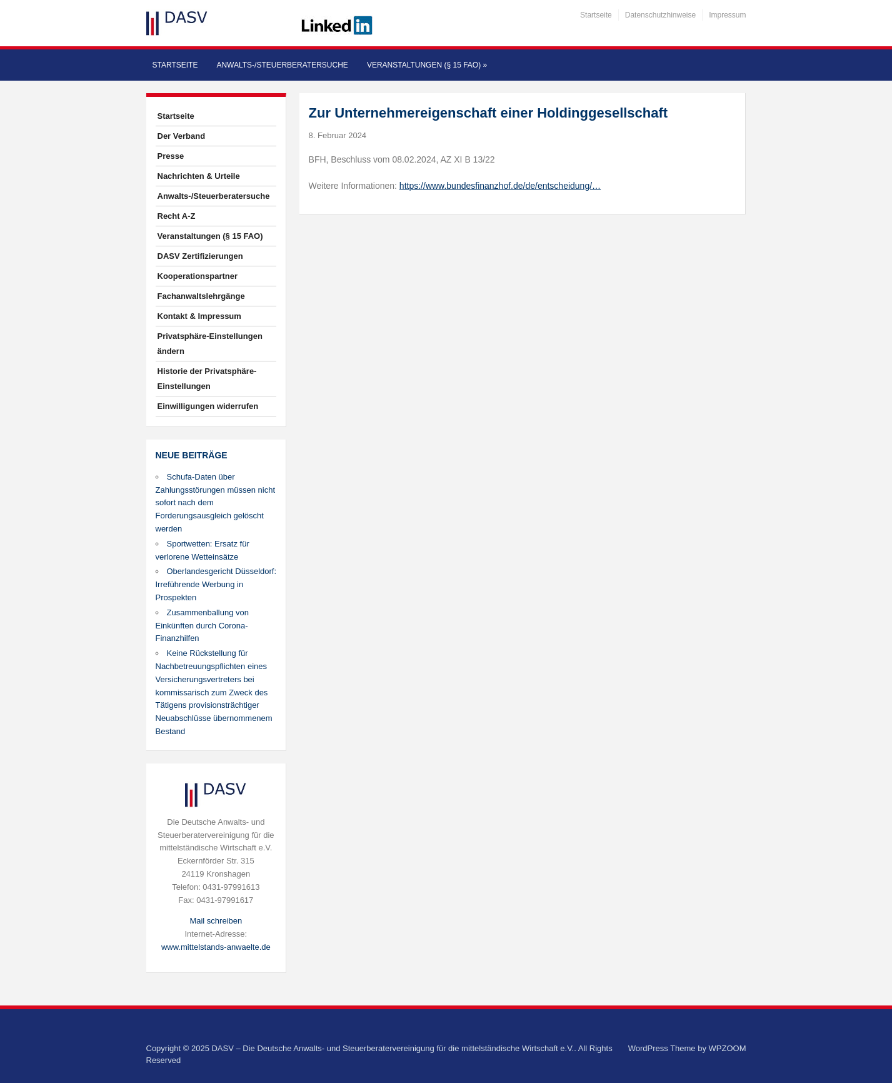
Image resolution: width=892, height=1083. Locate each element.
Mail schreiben (215, 920)
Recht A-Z (177, 216)
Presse (171, 156)
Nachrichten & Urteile (199, 176)
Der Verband (182, 136)
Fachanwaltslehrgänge (201, 296)
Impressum (727, 15)
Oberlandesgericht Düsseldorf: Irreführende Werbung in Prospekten (216, 584)
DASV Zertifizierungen (200, 256)
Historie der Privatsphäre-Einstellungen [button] (207, 378)
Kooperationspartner (198, 276)
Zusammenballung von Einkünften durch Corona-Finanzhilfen (202, 625)
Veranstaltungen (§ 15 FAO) (427, 65)
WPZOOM (727, 1048)
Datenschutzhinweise (660, 15)
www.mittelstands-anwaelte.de (216, 947)
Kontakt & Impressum (199, 316)
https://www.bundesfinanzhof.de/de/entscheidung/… (500, 186)
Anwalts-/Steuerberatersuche (282, 65)
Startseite (596, 15)
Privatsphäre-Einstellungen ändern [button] (210, 343)
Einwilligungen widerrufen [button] (208, 406)
